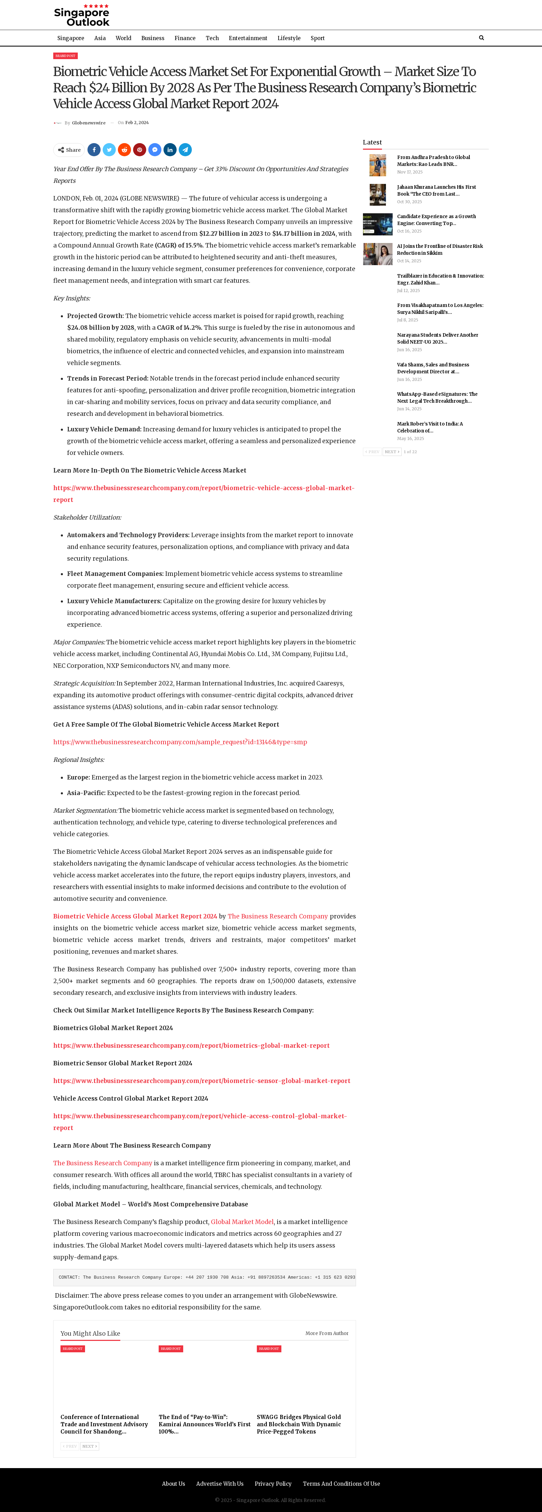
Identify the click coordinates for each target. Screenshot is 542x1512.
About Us (173, 1484)
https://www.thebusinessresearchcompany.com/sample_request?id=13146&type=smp (180, 742)
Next (90, 1446)
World (123, 38)
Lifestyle (289, 38)
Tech (212, 38)
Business (153, 38)
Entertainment (248, 38)
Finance (185, 38)
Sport (318, 38)
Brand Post (65, 56)
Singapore (70, 38)
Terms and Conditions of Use (341, 1484)
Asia (100, 38)
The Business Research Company (278, 916)
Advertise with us (220, 1484)
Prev (70, 1446)
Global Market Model (242, 1222)
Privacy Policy (273, 1484)
